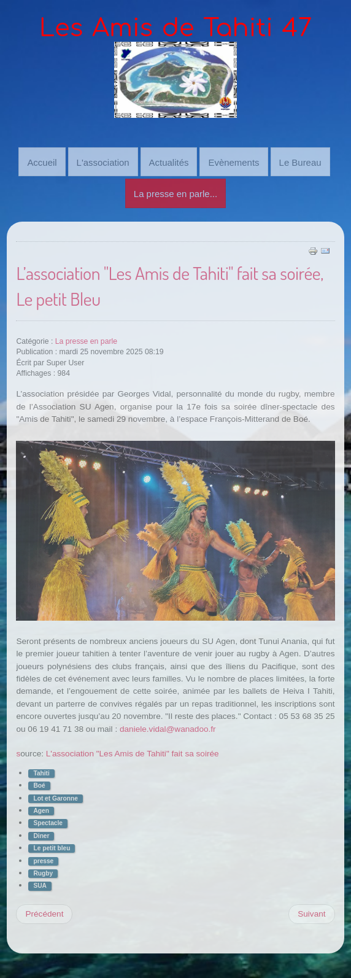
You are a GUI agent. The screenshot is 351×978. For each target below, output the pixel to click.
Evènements (233, 161)
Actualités (169, 161)
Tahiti (41, 772)
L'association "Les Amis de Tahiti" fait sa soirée (132, 753)
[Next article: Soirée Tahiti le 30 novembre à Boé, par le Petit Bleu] (311, 913)
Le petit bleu (51, 847)
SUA (40, 885)
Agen (40, 809)
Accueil (41, 161)
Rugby (43, 872)
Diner (41, 834)
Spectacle (48, 822)
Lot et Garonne (55, 797)
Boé (39, 785)
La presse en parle (86, 340)
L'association (103, 161)
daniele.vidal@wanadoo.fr (168, 727)
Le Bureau (300, 161)
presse (43, 859)
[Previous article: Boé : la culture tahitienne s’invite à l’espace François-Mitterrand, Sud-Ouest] (44, 913)
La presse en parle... (175, 193)
